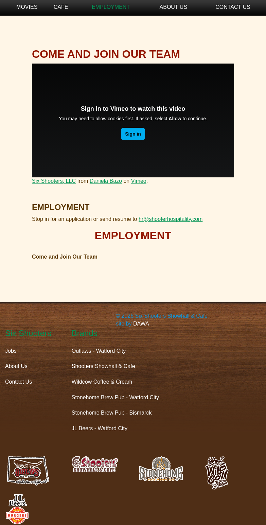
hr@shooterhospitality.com (170, 219)
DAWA (141, 324)
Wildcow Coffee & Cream (102, 382)
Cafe (61, 7)
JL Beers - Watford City (99, 428)
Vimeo (138, 181)
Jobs (11, 351)
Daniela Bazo (106, 181)
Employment (111, 7)
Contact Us (232, 7)
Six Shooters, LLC (54, 181)
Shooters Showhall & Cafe (103, 366)
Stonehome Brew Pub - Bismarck (112, 413)
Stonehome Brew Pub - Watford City (115, 397)
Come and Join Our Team (64, 257)
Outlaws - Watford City (99, 351)
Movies (26, 7)
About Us (174, 7)
